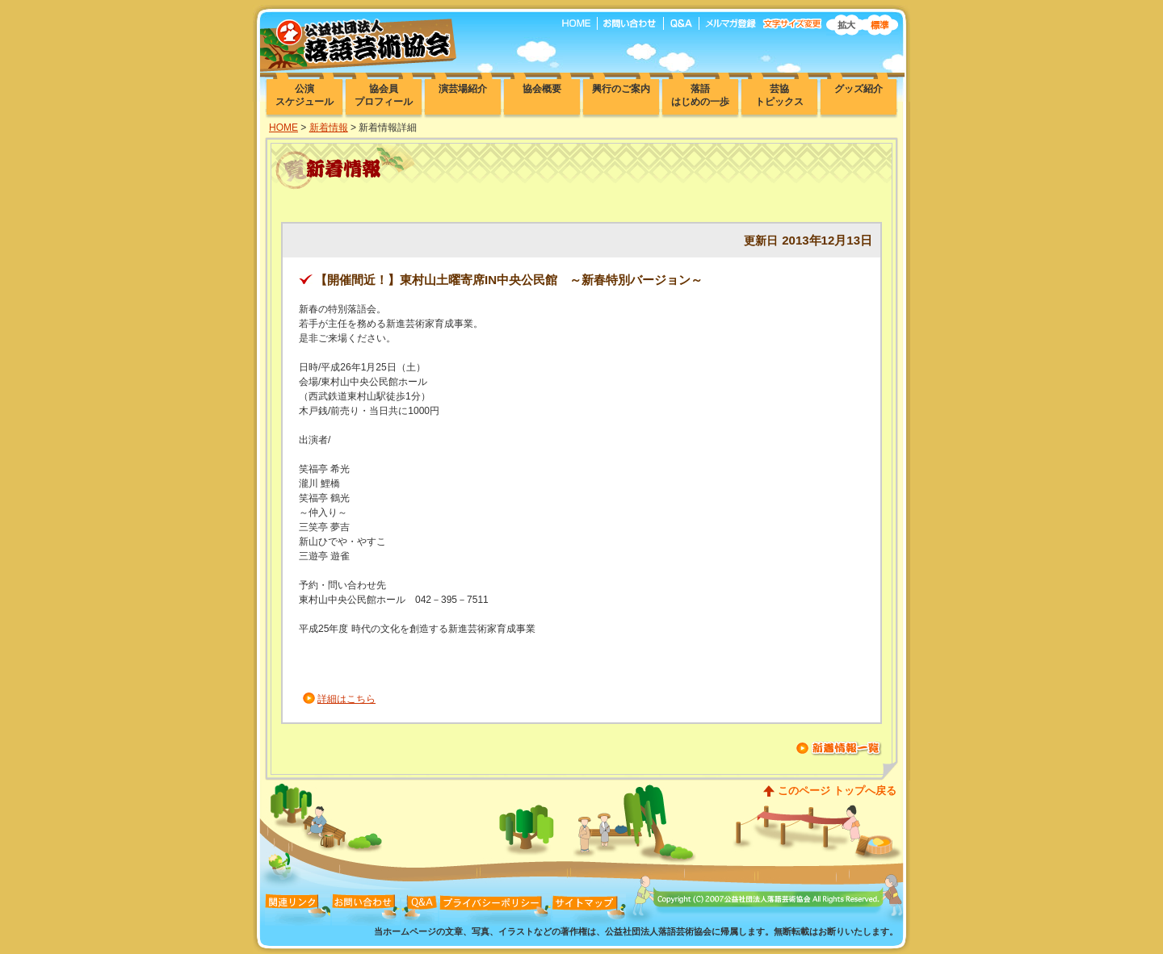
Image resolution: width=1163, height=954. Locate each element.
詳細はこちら (346, 699)
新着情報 (328, 127)
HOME (283, 127)
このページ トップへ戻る (837, 791)
